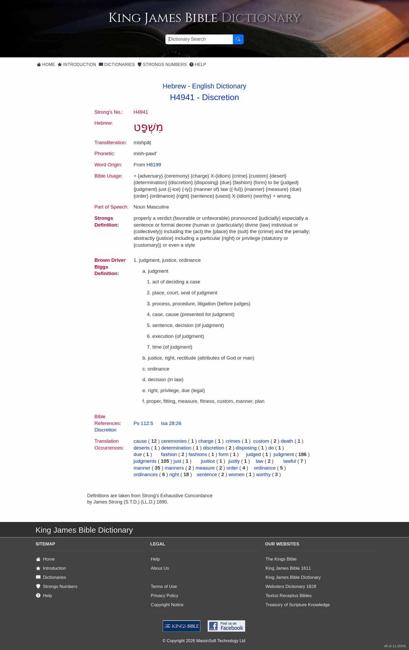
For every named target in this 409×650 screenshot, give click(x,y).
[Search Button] (238, 39)
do (271, 448)
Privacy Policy (164, 595)
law (259, 461)
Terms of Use (164, 586)
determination (176, 448)
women (236, 474)
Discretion (220, 97)
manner (142, 468)
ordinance (264, 468)
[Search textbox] (199, 39)
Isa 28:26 (171, 423)
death (287, 441)
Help (197, 64)
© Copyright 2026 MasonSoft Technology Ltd (204, 641)
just (177, 461)
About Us (160, 568)
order (232, 468)
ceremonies (174, 441)
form (223, 454)
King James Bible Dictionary (293, 577)
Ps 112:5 (143, 423)
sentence (207, 474)
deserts (142, 448)
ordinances (146, 474)
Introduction (77, 64)
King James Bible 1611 (288, 568)
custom (261, 441)
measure (205, 468)
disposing (246, 448)
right (174, 474)
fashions (198, 454)
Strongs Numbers (162, 64)
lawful (289, 461)
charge (205, 441)
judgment (284, 454)
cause (140, 441)
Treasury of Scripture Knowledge (298, 604)
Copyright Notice (167, 604)
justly (234, 461)
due (138, 454)
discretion (213, 448)
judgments (145, 461)
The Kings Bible (281, 559)
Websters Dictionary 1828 (291, 586)
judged (253, 454)
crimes (233, 441)
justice (208, 461)
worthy (263, 474)
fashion (169, 454)
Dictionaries (117, 64)
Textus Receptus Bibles (289, 595)
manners (174, 468)
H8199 (154, 164)
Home (46, 64)
